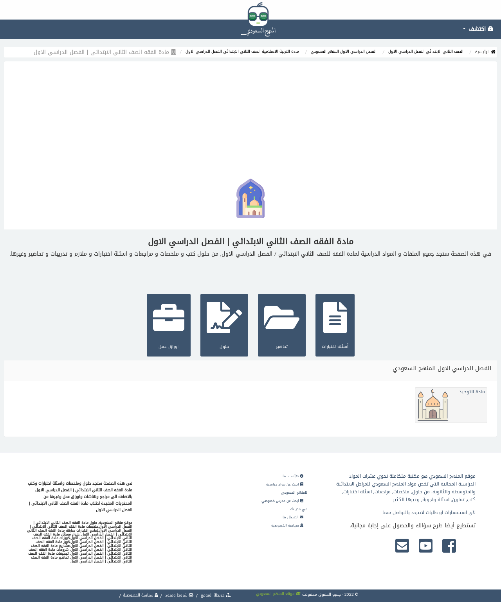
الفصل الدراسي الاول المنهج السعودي (344, 51)
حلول (224, 324)
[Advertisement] (250, 120)
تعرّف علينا (293, 476)
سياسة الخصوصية (287, 525)
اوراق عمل (168, 324)
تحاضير (281, 324)
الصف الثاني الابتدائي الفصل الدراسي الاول (425, 51)
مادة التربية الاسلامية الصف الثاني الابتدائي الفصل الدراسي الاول (242, 51)
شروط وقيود (179, 595)
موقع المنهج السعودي (278, 593)
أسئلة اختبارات (335, 324)
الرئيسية (485, 52)
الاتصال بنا (293, 517)
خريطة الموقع (215, 595)
